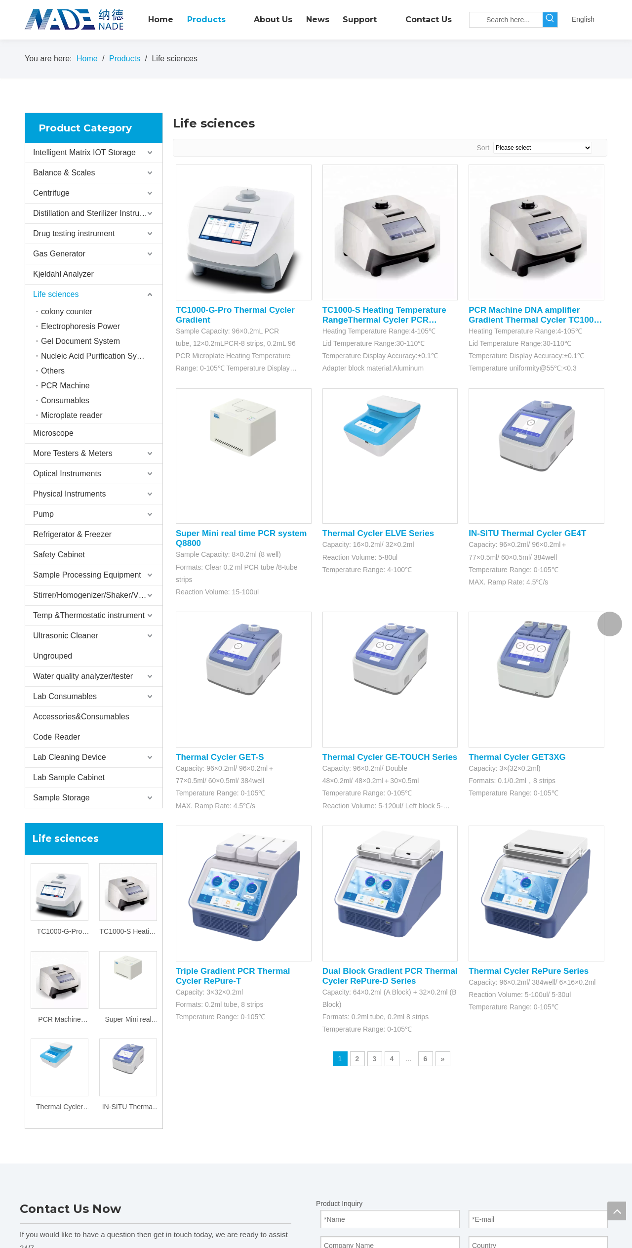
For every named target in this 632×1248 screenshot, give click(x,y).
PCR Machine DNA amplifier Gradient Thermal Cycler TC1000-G (59, 1020)
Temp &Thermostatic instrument (89, 615)
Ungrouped (52, 656)
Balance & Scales (64, 172)
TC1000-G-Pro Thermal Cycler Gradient (59, 932)
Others (53, 371)
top (616, 1211)
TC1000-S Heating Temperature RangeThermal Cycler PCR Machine (128, 932)
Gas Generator (59, 254)
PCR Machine (65, 385)
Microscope (53, 433)
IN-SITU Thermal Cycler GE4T (128, 1108)
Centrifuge (51, 193)
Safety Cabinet (59, 554)
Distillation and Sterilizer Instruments (97, 213)
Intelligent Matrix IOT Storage (84, 152)
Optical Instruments (67, 473)
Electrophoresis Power (80, 326)
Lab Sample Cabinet (69, 777)
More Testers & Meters (73, 453)
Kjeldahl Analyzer (63, 274)
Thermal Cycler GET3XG (517, 757)
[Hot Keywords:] (550, 19)
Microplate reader (72, 415)
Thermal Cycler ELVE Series (59, 1108)
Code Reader (56, 737)
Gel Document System (80, 341)
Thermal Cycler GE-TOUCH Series (390, 757)
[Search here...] (506, 19)
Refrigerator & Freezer (72, 534)
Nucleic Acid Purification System (97, 356)
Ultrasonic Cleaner (65, 635)
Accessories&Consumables (81, 716)
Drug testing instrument (74, 233)
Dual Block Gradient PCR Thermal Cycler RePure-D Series (390, 976)
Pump (43, 514)
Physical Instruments (69, 494)
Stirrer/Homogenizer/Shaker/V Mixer (96, 595)
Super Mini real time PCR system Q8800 (128, 1020)
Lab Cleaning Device (69, 757)
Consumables (65, 400)
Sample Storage (61, 797)
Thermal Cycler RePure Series (529, 971)
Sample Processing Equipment (87, 575)
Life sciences (56, 294)
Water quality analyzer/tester (83, 676)
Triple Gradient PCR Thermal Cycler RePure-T (233, 976)
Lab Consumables (65, 696)
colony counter (66, 311)
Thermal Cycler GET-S (220, 757)
